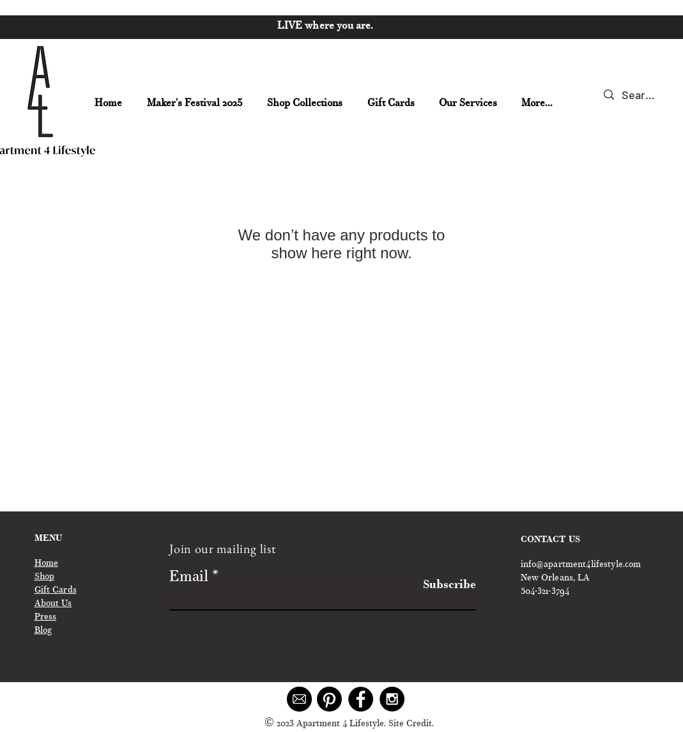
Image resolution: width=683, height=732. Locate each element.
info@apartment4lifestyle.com (581, 565)
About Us (53, 604)
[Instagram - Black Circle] (392, 699)
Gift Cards (56, 590)
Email (188, 577)
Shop (45, 577)
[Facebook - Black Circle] (360, 699)
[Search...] (639, 95)
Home (47, 563)
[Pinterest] (329, 699)
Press (46, 617)
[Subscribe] (443, 586)
